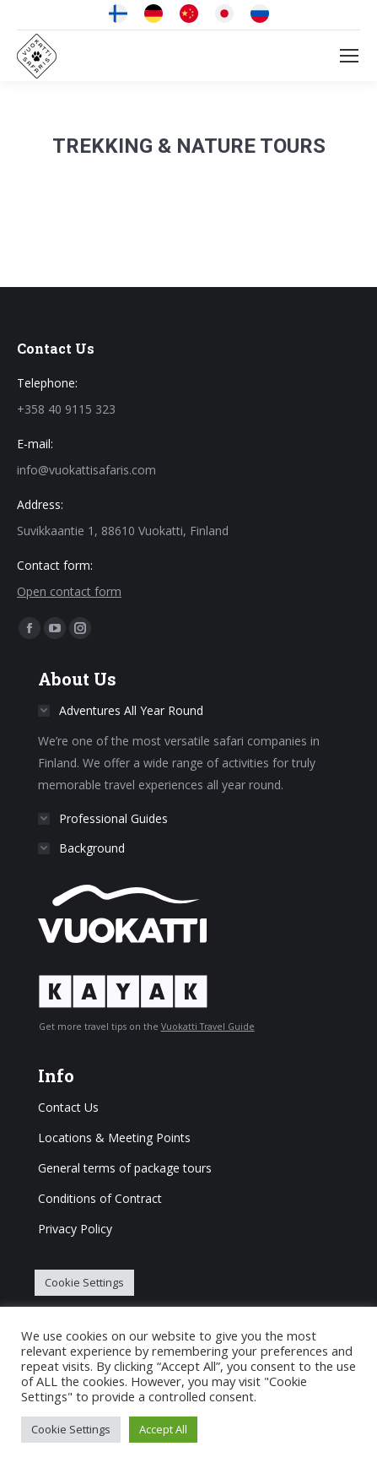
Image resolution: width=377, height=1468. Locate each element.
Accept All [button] (163, 1429)
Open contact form (69, 591)
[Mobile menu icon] (349, 56)
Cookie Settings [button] (84, 1282)
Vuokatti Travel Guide (208, 1026)
